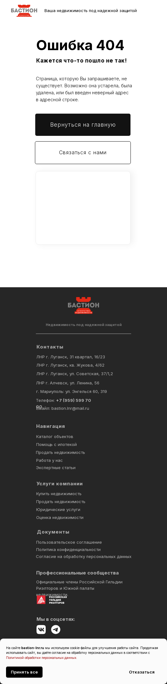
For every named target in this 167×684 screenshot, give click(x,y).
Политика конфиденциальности (68, 549)
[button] (83, 152)
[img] (24, 11)
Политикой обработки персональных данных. (41, 658)
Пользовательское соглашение (69, 542)
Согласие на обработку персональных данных (83, 556)
